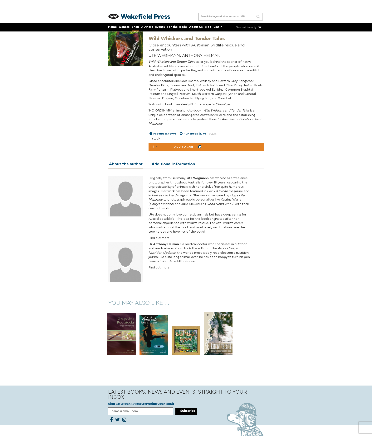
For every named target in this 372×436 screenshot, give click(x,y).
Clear (213, 134)
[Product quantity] (153, 146)
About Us (196, 27)
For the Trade (177, 27)
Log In (217, 27)
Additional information (171, 164)
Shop (135, 27)
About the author (125, 164)
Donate (124, 27)
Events (160, 27)
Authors (147, 27)
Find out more (159, 237)
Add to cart (184, 146)
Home (112, 27)
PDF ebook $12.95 (195, 134)
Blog (208, 27)
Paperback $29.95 (164, 134)
